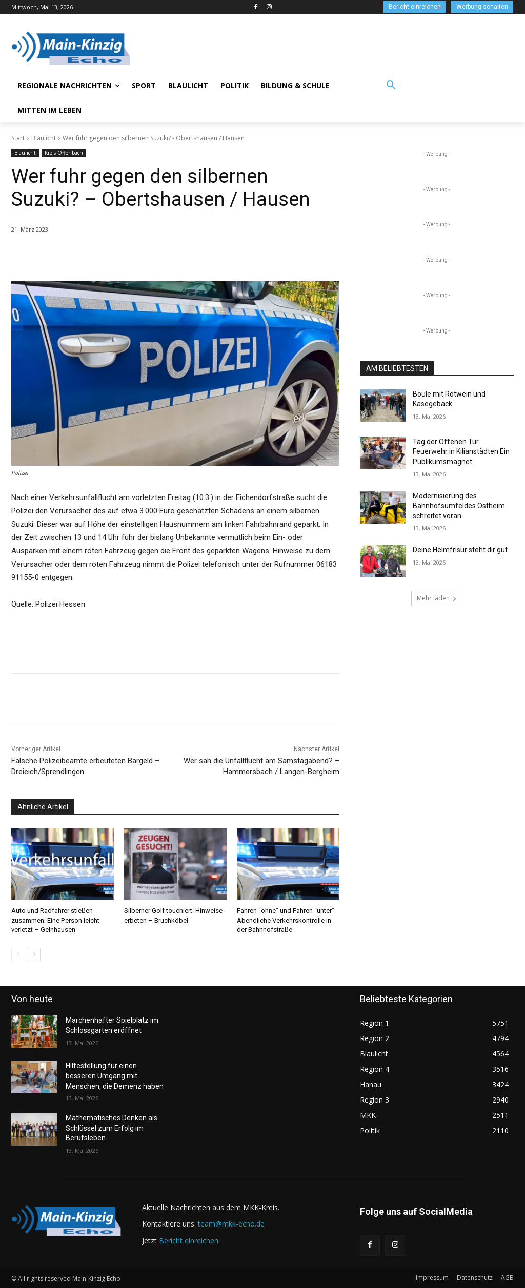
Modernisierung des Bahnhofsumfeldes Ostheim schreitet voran (459, 506)
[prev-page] (17, 954)
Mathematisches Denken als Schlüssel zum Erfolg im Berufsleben (111, 1128)
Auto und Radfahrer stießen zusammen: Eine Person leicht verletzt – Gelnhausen (55, 920)
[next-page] (34, 954)
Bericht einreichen (188, 1240)
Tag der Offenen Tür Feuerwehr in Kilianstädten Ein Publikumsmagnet (461, 452)
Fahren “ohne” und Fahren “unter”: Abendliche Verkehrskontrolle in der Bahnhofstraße (286, 920)
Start (18, 138)
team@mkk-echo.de (231, 1224)
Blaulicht (43, 138)
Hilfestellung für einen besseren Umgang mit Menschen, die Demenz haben (115, 1076)
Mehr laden (437, 598)
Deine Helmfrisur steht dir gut (460, 550)
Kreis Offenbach (64, 153)
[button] (391, 85)
